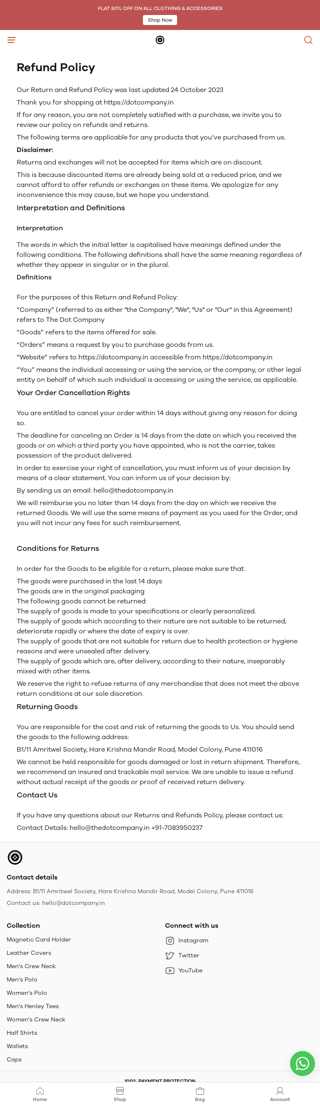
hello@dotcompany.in (73, 903)
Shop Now (160, 20)
